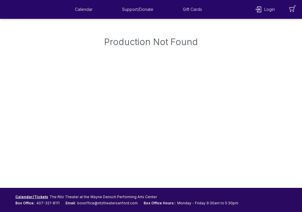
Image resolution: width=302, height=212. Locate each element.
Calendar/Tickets (31, 197)
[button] (85, 9)
